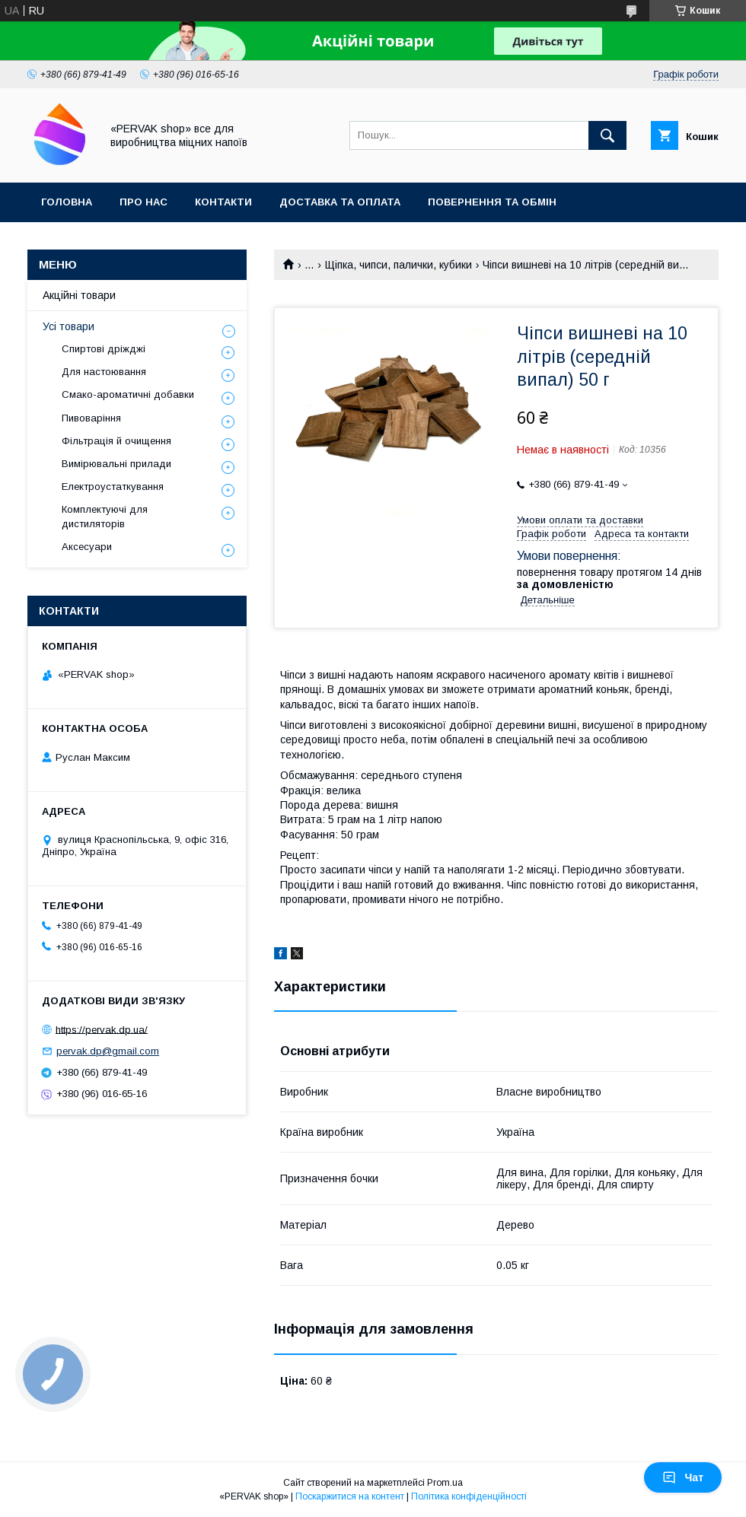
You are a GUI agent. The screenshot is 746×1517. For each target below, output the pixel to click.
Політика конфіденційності (469, 1496)
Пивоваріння (91, 418)
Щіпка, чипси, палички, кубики (398, 265)
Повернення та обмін (492, 202)
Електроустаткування (113, 486)
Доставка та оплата (339, 202)
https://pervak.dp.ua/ (102, 1029)
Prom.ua (445, 1482)
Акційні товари (79, 295)
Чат (682, 1477)
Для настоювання (104, 371)
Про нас (143, 202)
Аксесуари (87, 546)
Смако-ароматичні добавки (128, 394)
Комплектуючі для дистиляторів (105, 516)
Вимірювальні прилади (116, 463)
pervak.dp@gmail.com (107, 1051)
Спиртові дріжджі (103, 349)
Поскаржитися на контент (349, 1496)
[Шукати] (607, 135)
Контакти (223, 202)
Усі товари (68, 326)
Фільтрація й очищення (116, 441)
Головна (66, 202)
